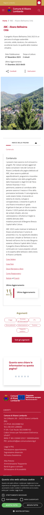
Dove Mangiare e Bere (14, 268)
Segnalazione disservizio (13, 452)
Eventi (16, 278)
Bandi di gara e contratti (13, 466)
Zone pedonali (10, 325)
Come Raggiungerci (13, 273)
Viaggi (10, 320)
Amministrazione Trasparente (15, 463)
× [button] (41, 478)
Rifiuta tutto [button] (32, 505)
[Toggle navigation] (3, 10)
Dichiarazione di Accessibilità (15, 469)
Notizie (8, 278)
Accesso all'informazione (23, 320)
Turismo (34, 325)
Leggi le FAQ (9, 446)
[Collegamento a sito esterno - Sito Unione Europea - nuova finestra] (29, 398)
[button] (22, 511)
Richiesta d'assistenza (12, 455)
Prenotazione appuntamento (15, 449)
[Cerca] (39, 10)
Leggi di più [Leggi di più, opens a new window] (19, 490)
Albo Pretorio (9, 460)
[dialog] (22, 495)
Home (4, 20)
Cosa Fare (10, 264)
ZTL (34, 320)
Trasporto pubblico (22, 330)
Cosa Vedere (11, 259)
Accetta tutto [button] (12, 505)
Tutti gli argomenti (22, 339)
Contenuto (10, 149)
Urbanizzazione (22, 325)
